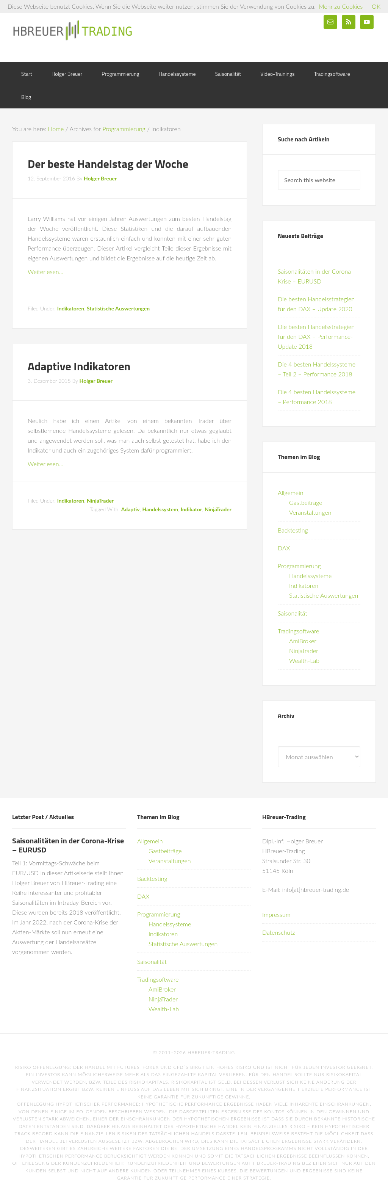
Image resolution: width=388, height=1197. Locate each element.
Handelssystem (160, 509)
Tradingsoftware (298, 631)
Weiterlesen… (45, 271)
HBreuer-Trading (72, 30)
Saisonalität (292, 613)
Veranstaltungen (310, 512)
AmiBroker (302, 640)
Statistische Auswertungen (118, 308)
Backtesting (293, 530)
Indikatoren (70, 308)
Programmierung (299, 565)
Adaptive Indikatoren (79, 366)
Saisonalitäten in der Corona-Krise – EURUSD (68, 845)
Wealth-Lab (304, 660)
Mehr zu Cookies (341, 6)
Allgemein (291, 492)
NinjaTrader (100, 500)
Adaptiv (130, 509)
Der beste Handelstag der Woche (108, 163)
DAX (284, 547)
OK (376, 6)
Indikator (191, 509)
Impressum (276, 914)
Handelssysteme (310, 575)
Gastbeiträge (305, 502)
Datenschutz (278, 932)
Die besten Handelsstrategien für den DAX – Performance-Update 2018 (316, 336)
